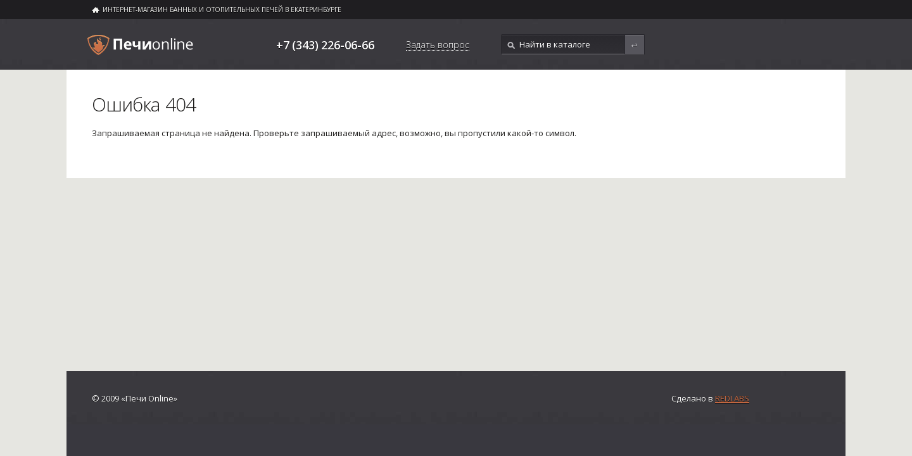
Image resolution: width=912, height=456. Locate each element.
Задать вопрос (437, 46)
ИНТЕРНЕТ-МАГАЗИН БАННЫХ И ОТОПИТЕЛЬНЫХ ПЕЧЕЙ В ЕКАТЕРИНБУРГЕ (222, 9)
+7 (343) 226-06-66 (325, 45)
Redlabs (732, 398)
